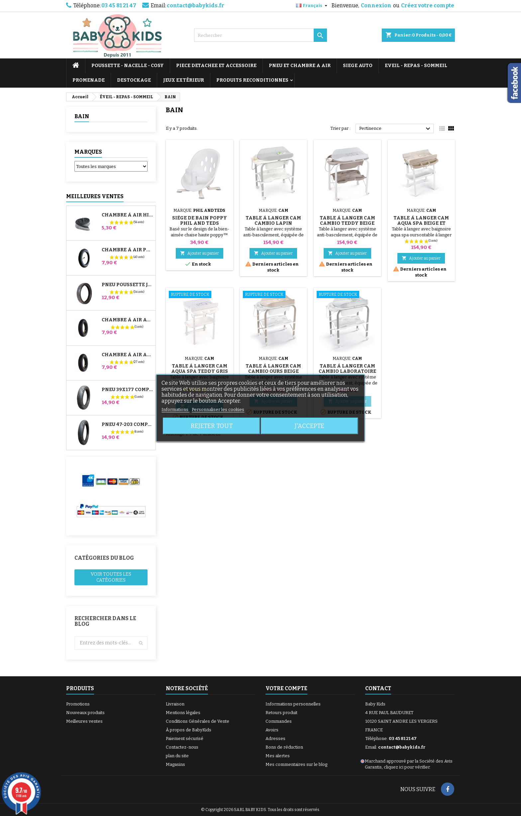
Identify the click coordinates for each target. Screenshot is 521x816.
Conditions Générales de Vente (197, 721)
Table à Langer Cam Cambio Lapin (273, 220)
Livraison (175, 703)
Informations (175, 409)
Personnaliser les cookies (218, 409)
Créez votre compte (427, 5)
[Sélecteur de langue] (312, 5)
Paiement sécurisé (184, 738)
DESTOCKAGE (134, 80)
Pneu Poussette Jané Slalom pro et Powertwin (127, 284)
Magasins (175, 764)
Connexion (376, 5)
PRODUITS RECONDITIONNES (252, 80)
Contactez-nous (182, 747)
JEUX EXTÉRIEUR (183, 80)
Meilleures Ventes (95, 196)
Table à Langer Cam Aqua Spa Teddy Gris (199, 368)
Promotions (78, 703)
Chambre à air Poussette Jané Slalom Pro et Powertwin (127, 250)
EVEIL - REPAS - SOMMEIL (416, 65)
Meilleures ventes (84, 721)
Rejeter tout (212, 426)
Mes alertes (277, 755)
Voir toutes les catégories (111, 577)
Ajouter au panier (199, 253)
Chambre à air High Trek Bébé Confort (127, 215)
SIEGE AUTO (357, 65)
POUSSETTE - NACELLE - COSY (127, 65)
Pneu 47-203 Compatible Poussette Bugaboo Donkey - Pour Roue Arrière (127, 424)
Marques (88, 152)
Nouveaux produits (85, 712)
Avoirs (271, 729)
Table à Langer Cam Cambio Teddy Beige (347, 220)
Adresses (275, 738)
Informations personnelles (293, 703)
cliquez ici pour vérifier (407, 767)
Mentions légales (183, 712)
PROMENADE (88, 80)
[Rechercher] (260, 35)
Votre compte (286, 688)
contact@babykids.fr (195, 5)
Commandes (278, 721)
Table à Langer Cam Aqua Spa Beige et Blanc (421, 223)
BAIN (81, 116)
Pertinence (395, 129)
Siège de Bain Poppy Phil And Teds (199, 220)
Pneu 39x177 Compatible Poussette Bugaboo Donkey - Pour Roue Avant (127, 389)
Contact (378, 688)
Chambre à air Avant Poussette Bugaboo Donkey (127, 320)
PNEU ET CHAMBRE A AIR (300, 65)
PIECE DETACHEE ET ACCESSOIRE (216, 65)
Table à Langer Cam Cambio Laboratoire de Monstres (347, 371)
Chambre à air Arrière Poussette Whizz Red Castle (127, 355)
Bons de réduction (284, 747)
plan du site (177, 755)
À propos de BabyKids (188, 729)
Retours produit (281, 712)
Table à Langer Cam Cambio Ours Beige (273, 368)
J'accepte (309, 426)
